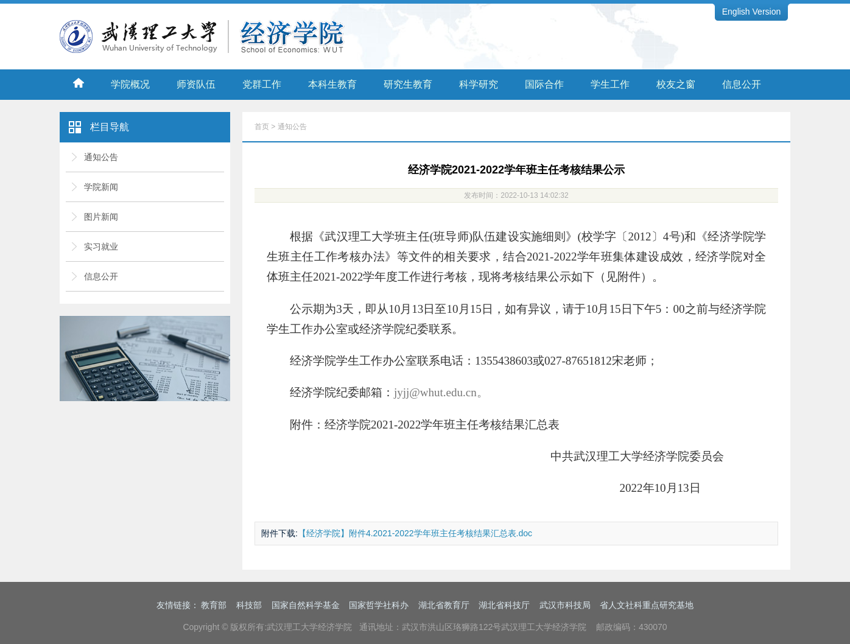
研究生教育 (408, 84)
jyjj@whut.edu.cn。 (441, 392)
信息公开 (741, 84)
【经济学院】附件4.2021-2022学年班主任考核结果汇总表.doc (415, 533)
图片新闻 (101, 217)
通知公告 (101, 157)
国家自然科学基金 (306, 605)
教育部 (214, 605)
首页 (262, 126)
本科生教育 (332, 84)
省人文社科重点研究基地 (647, 605)
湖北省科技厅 (504, 605)
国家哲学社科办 (379, 605)
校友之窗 (675, 84)
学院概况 (130, 84)
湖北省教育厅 (443, 605)
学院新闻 (101, 187)
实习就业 (101, 246)
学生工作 (610, 84)
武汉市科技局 (565, 605)
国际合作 (544, 84)
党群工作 (261, 84)
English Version (751, 11)
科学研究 (478, 84)
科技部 (249, 605)
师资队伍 (196, 84)
